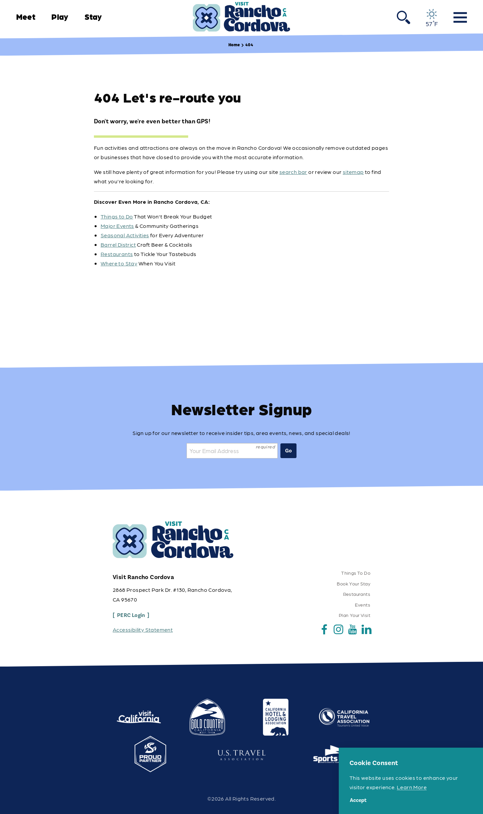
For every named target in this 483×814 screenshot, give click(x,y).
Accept (358, 800)
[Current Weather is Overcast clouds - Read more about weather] (432, 18)
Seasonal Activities (125, 235)
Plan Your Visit (354, 615)
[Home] (241, 17)
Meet (25, 16)
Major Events (117, 225)
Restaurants (117, 253)
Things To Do (355, 573)
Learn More (412, 787)
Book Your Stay (353, 583)
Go (288, 450)
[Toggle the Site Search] (403, 16)
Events (362, 605)
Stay (93, 16)
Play (59, 16)
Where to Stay (119, 263)
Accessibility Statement (143, 629)
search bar (293, 171)
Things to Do (117, 216)
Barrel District (118, 244)
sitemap (353, 171)
